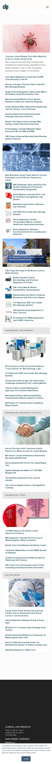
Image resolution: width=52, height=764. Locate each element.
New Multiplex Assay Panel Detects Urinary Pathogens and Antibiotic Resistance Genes (26, 177)
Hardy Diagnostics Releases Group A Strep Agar (24, 621)
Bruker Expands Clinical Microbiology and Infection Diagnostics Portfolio (25, 280)
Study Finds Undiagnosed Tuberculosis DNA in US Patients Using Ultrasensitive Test (26, 92)
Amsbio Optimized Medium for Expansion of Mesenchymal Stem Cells (25, 636)
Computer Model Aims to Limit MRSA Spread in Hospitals (25, 551)
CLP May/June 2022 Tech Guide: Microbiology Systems (26, 374)
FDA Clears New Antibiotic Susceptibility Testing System (26, 288)
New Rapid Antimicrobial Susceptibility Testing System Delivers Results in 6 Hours (24, 396)
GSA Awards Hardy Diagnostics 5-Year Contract (28, 311)
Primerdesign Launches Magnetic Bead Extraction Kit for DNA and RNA (23, 130)
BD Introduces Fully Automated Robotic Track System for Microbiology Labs (24, 367)
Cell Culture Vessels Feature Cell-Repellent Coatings (25, 486)
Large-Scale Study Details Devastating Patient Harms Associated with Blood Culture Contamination (24, 613)
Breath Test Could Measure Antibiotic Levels (25, 545)
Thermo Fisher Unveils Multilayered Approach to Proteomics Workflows (21, 389)
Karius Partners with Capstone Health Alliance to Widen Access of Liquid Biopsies (26, 449)
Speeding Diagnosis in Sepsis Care (20, 649)
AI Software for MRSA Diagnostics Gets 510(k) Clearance (28, 318)
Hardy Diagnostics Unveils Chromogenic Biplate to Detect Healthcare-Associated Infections (28, 221)
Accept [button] (26, 759)
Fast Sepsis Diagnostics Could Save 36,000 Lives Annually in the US (24, 77)
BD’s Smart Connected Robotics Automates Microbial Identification (25, 456)
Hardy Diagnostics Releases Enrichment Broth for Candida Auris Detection (29, 231)
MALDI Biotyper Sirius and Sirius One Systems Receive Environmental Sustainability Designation (29, 187)
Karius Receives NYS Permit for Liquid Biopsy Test (25, 463)
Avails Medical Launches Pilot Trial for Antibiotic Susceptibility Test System (29, 196)
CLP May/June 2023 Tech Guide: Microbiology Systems (27, 303)
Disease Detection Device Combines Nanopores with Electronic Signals (29, 296)
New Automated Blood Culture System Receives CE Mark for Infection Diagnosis (23, 100)
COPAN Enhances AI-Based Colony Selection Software (21, 531)
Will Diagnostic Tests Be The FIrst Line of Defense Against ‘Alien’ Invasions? (24, 538)
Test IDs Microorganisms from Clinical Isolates (22, 478)
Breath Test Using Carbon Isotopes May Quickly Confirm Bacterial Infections (23, 122)
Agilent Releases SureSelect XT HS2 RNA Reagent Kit (23, 471)
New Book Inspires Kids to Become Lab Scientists (28, 205)
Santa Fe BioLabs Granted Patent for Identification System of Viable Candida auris (26, 643)
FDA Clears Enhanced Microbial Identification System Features (26, 137)
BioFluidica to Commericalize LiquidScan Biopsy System (24, 403)
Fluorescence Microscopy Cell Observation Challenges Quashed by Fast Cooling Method (25, 381)
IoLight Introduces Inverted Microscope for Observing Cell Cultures (25, 558)
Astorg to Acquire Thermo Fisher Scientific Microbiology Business (25, 85)
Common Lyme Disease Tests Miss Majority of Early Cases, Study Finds (25, 57)
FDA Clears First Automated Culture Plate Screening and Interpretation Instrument (24, 566)
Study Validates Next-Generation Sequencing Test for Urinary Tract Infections (26, 107)
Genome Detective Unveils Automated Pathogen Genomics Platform (22, 115)
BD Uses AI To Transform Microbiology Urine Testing (25, 628)
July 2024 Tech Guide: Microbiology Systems (29, 212)
